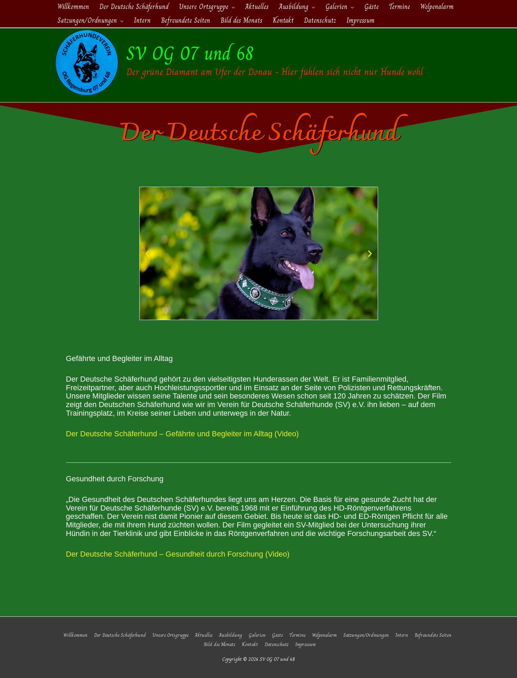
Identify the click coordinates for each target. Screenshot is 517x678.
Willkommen (75, 635)
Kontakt (250, 644)
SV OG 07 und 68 (190, 53)
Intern (401, 635)
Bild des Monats (219, 644)
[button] (147, 253)
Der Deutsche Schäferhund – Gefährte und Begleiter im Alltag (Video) (182, 433)
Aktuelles (204, 635)
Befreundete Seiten (432, 635)
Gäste (277, 635)
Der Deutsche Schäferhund (120, 635)
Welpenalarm (324, 635)
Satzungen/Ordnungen (366, 635)
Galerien (257, 635)
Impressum (305, 644)
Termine (297, 635)
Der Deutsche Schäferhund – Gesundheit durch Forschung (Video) (178, 554)
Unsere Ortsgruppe (170, 635)
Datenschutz (277, 644)
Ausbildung (230, 635)
